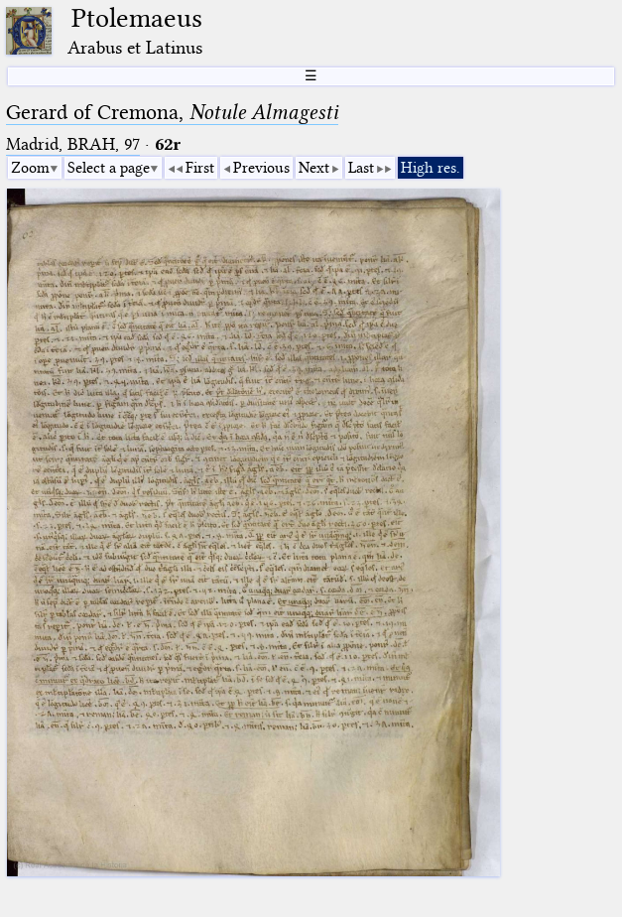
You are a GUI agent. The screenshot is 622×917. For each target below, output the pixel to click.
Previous (261, 168)
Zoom (30, 168)
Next (314, 168)
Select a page (108, 168)
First (200, 168)
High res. (430, 168)
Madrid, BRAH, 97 (73, 144)
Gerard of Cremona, (172, 112)
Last (361, 168)
